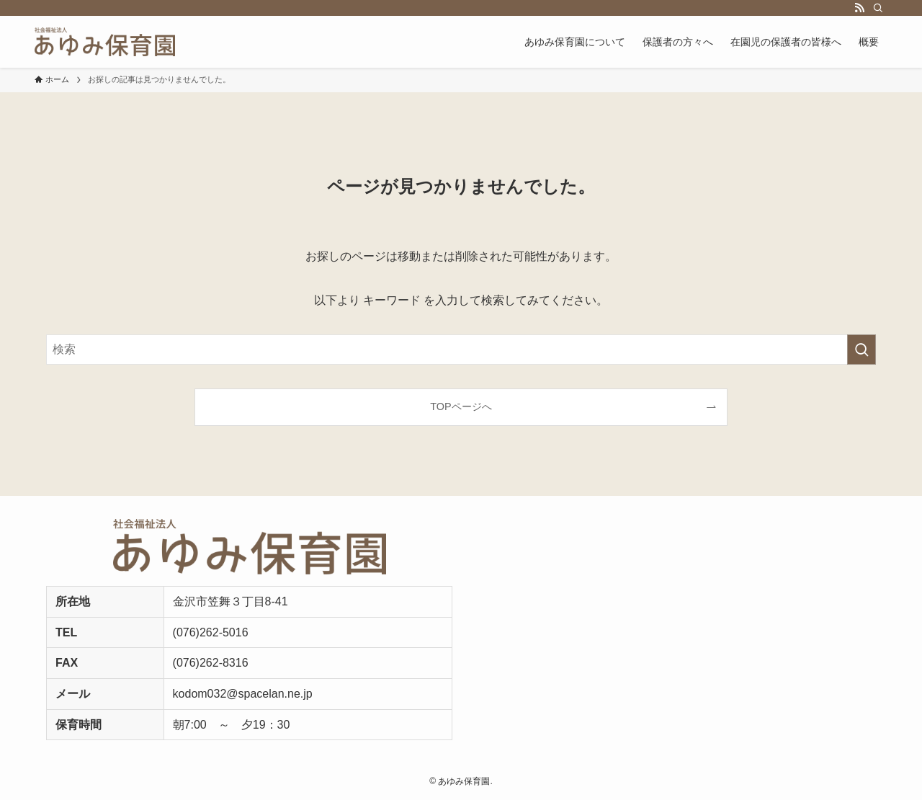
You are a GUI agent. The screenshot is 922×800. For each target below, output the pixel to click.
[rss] (859, 8)
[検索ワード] (461, 349)
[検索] (878, 8)
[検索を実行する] (861, 349)
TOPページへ (460, 406)
